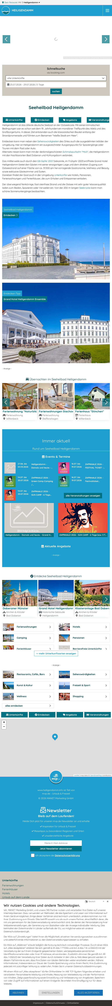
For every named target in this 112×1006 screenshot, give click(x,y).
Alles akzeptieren (88, 992)
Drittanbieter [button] (73, 1003)
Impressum (38, 1003)
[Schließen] (107, 901)
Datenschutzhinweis (55, 1003)
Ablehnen (18, 992)
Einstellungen (51, 992)
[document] (56, 946)
